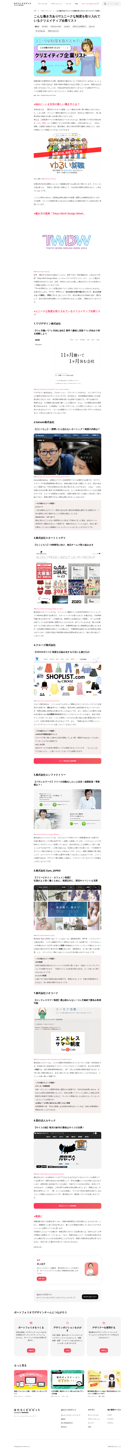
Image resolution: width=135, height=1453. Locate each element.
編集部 (63, 1418)
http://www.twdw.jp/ (43, 271)
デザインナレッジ (56, 4)
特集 (76, 4)
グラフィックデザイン (79, 26)
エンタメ (67, 26)
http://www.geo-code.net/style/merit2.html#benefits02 (54, 1059)
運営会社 (64, 1426)
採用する (103, 1350)
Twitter (39, 1273)
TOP (35, 11)
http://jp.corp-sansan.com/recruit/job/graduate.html (53, 477)
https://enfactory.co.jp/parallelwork (48, 834)
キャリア (68, 4)
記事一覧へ (41, 1279)
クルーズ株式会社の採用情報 (67, 761)
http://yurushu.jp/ (50, 179)
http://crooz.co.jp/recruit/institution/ (48, 701)
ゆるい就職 (41, 123)
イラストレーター (56, 26)
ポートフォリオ (42, 4)
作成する (31, 1350)
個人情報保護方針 (67, 1422)
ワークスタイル (40, 31)
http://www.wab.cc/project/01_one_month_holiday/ (53, 389)
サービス (44, 26)
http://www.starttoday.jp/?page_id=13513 (50, 609)
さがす (67, 1350)
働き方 (37, 26)
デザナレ (110, 1422)
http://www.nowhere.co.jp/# (45, 935)
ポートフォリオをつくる (90, 4)
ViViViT (109, 1414)
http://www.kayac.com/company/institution (50, 1174)
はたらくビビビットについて (70, 1414)
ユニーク (91, 26)
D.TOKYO (110, 1418)
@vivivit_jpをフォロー (90, 1296)
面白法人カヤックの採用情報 (67, 1206)
